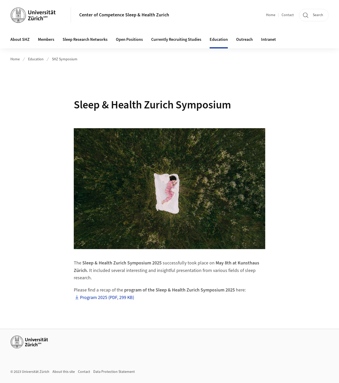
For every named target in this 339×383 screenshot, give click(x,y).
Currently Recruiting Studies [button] (176, 39)
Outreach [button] (244, 39)
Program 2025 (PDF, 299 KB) (107, 297)
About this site (63, 371)
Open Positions (129, 39)
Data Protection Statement (114, 371)
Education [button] (219, 39)
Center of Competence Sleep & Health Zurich (124, 15)
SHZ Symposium (64, 59)
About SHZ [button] (20, 39)
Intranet (268, 39)
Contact (288, 15)
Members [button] (46, 39)
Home (270, 15)
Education (36, 59)
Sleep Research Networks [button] (85, 39)
